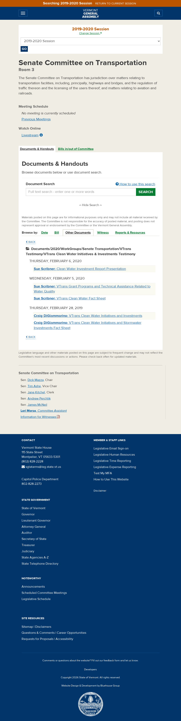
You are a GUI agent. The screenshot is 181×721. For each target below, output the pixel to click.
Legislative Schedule (36, 599)
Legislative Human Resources (114, 455)
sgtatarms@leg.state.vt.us (41, 467)
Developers (90, 669)
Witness (103, 233)
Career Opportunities (71, 633)
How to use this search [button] (135, 184)
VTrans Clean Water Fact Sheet (70, 298)
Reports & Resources (130, 233)
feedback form (112, 660)
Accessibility (64, 639)
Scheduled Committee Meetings (44, 593)
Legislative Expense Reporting (115, 467)
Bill (56, 233)
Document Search (90, 184)
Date (44, 233)
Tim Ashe (34, 386)
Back (30, 242)
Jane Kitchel (36, 392)
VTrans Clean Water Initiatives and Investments (88, 315)
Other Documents (78, 233)
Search (146, 192)
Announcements (33, 587)
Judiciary (28, 551)
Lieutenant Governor (36, 521)
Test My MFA (103, 473)
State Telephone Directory (40, 564)
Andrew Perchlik (39, 399)
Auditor (27, 533)
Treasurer (28, 545)
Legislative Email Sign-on (111, 448)
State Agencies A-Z (35, 557)
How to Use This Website (111, 479)
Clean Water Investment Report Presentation (80, 269)
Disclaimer (100, 491)
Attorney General (34, 527)
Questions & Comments (38, 633)
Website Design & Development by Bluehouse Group (90, 685)
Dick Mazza (36, 380)
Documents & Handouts (37, 149)
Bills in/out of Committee (76, 149)
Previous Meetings (36, 119)
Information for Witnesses (40, 417)
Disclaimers (43, 627)
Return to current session (115, 3)
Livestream (30, 135)
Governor (28, 514)
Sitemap (27, 627)
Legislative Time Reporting (112, 461)
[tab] (37, 149)
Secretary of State (34, 539)
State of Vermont (33, 508)
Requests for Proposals (37, 639)
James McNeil (37, 405)
